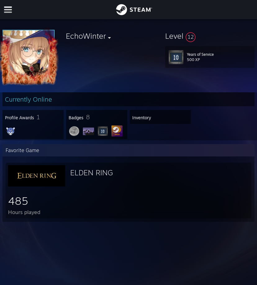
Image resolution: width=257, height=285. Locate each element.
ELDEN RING (91, 172)
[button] (210, 36)
